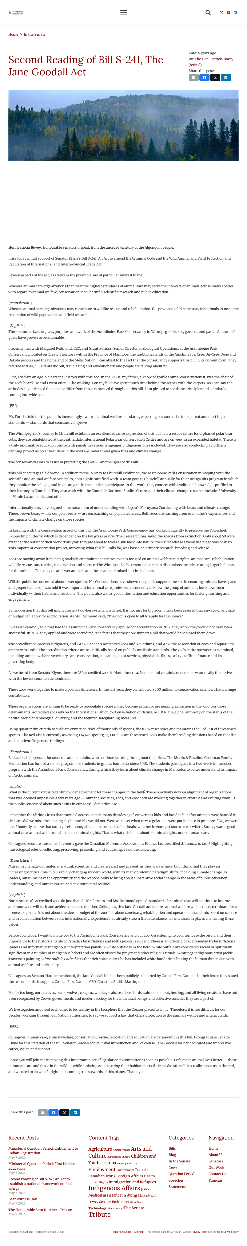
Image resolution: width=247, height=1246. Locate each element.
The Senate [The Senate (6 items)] (133, 1208)
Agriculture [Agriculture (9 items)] (100, 1149)
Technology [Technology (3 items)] (97, 1208)
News (173, 1167)
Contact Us (217, 1174)
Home (213, 1148)
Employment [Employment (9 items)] (102, 1169)
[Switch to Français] (216, 1180)
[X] (221, 12)
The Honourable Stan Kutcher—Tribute (40, 1210)
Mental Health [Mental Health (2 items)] (147, 1195)
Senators (216, 1161)
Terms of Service (222, 1231)
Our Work (216, 1167)
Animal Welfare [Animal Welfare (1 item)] (121, 1150)
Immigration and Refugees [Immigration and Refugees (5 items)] (132, 1182)
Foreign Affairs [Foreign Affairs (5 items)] (129, 1176)
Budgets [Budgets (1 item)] (126, 1156)
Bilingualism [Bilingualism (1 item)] (114, 1156)
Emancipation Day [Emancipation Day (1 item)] (127, 1163)
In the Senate (179, 1161)
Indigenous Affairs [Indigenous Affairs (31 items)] (114, 1188)
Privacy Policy (199, 1231)
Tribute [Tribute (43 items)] (99, 1214)
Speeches (176, 1180)
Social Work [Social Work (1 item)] (136, 1202)
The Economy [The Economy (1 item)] (115, 1208)
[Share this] (204, 77)
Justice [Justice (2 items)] (145, 1189)
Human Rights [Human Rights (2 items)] (98, 1182)
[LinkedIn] (235, 12)
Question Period (181, 1174)
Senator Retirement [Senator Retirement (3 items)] (114, 1202)
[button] (123, 12)
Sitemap (139, 1231)
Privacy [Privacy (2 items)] (93, 1202)
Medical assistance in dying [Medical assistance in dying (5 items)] (112, 1195)
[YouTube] (228, 12)
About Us (216, 1155)
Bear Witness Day (22, 1199)
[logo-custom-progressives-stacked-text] (16, 12)
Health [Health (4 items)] (149, 1176)
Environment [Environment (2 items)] (125, 1170)
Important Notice (122, 1231)
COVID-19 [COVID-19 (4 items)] (108, 1163)
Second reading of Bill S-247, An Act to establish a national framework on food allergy (40, 1184)
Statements (178, 1187)
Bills (172, 1148)
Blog (172, 1155)
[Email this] (194, 77)
